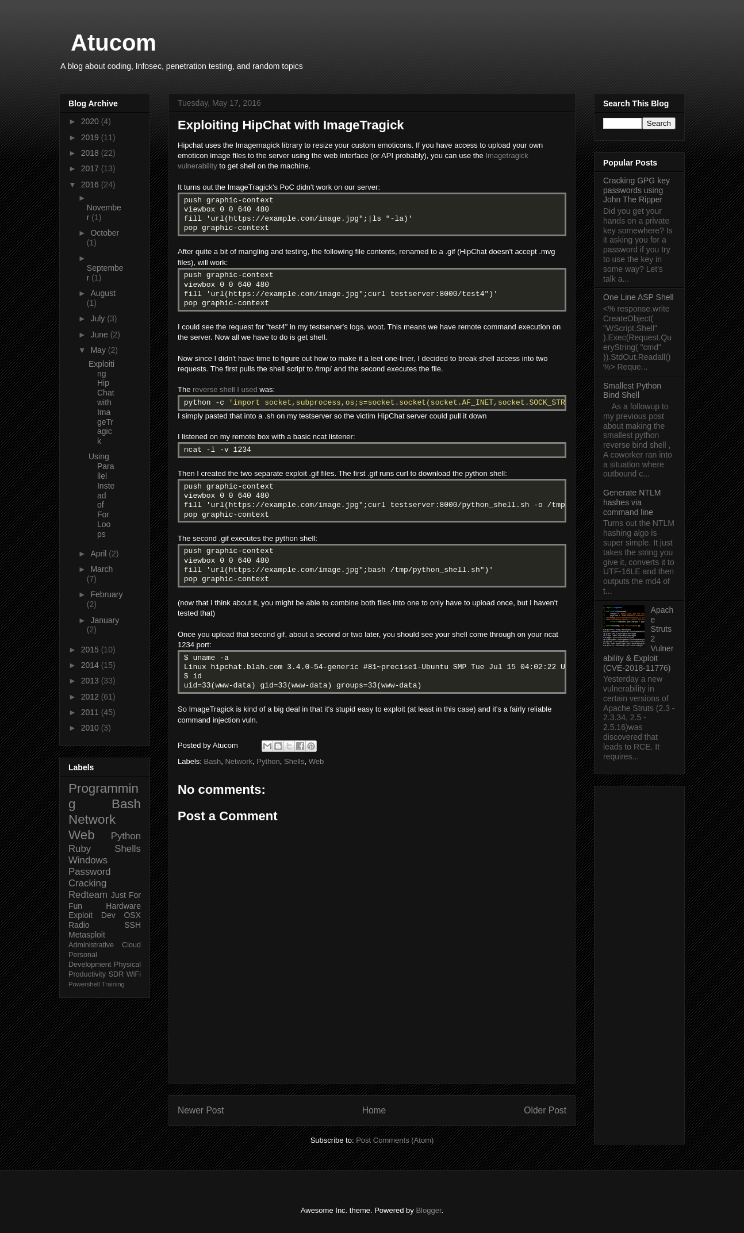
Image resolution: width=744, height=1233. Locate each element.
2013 (91, 680)
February (106, 594)
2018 (91, 153)
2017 (91, 168)
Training (113, 984)
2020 (91, 121)
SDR (116, 974)
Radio (79, 924)
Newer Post (201, 1110)
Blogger (428, 1210)
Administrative (91, 945)
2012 (91, 696)
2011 (91, 712)
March (101, 569)
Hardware (123, 906)
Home (374, 1110)
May (99, 350)
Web (316, 761)
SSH (132, 924)
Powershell (84, 984)
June (100, 334)
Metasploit (86, 934)
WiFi (133, 974)
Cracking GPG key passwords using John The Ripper (636, 190)
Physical (127, 965)
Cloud (131, 945)
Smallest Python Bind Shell (632, 390)
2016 (91, 184)
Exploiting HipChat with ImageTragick (101, 402)
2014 (91, 665)
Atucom (113, 42)
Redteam (88, 894)
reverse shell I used (225, 389)
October (104, 232)
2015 (91, 649)
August (103, 293)
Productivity (87, 974)
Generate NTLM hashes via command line (632, 502)
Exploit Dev (92, 915)
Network (238, 761)
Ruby (79, 848)
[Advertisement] (639, 962)
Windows (88, 860)
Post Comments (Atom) (395, 1140)
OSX (132, 915)
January (104, 620)
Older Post (545, 1110)
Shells (294, 761)
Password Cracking (89, 877)
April (99, 553)
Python (267, 761)
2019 (91, 137)
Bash (212, 761)
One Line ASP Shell (638, 297)
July (98, 318)
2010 (91, 727)
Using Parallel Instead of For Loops (101, 495)
